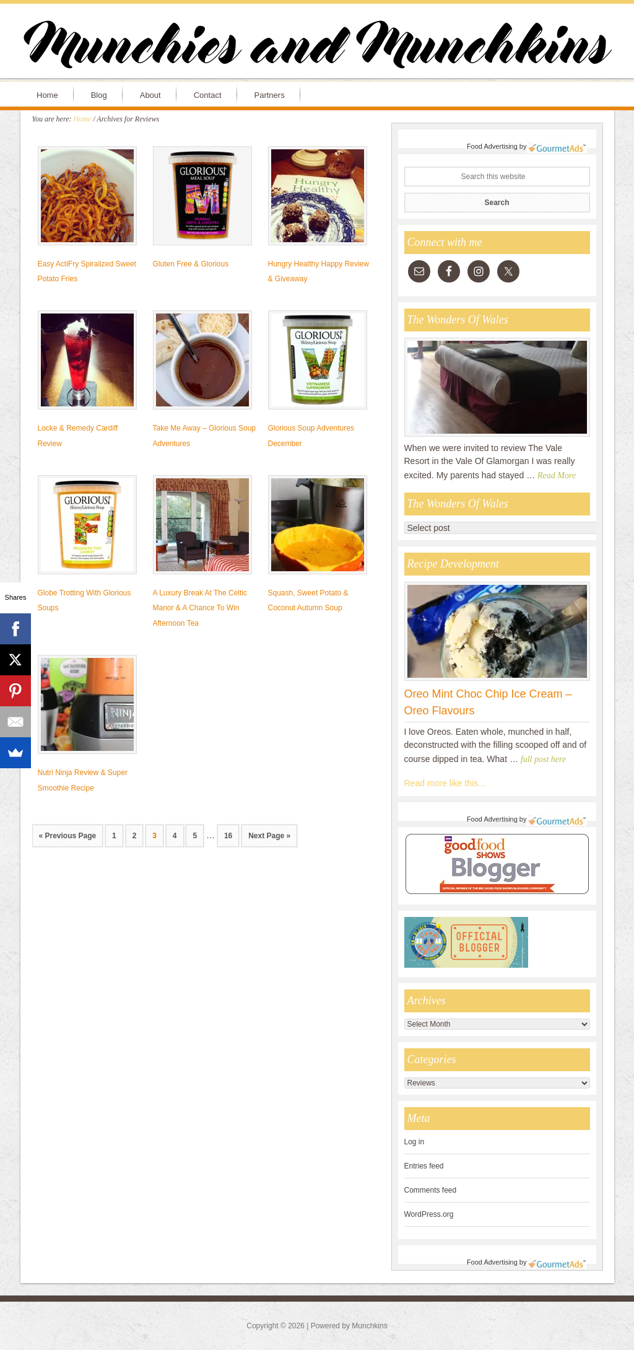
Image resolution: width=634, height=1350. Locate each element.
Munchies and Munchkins (317, 47)
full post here (543, 759)
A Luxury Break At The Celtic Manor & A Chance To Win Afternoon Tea (200, 608)
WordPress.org (429, 1214)
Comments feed (430, 1190)
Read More (556, 475)
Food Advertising (492, 146)
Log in (414, 1141)
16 (228, 835)
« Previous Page (68, 835)
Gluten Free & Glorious (191, 264)
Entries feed (424, 1166)
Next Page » (269, 835)
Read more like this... (445, 783)
